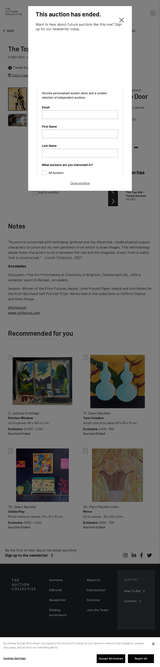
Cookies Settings (14, 658)
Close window (80, 183)
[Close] (121, 20)
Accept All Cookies (111, 658)
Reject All (141, 658)
